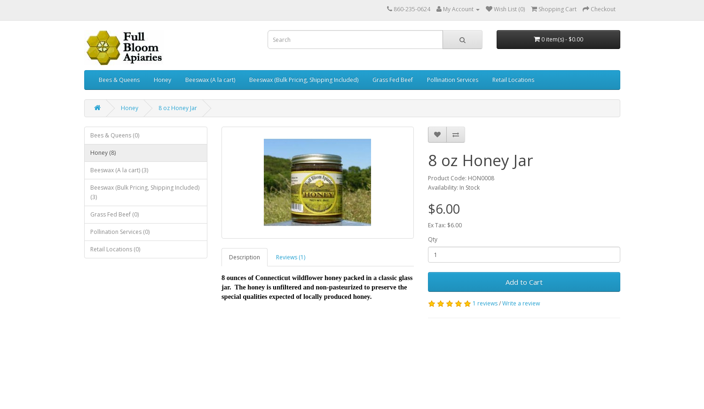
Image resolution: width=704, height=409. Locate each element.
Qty (432, 239)
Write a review (521, 303)
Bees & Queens (119, 80)
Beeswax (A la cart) (210, 80)
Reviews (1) (290, 257)
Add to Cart (524, 282)
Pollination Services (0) (120, 232)
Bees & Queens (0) (114, 135)
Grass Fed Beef (392, 80)
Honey (162, 80)
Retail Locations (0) (115, 249)
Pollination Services (452, 80)
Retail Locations (513, 80)
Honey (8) (103, 153)
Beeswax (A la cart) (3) (119, 170)
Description (244, 257)
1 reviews (485, 303)
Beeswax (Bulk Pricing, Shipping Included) (303, 80)
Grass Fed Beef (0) (114, 214)
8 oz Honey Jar (177, 108)
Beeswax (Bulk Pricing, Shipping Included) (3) (144, 192)
